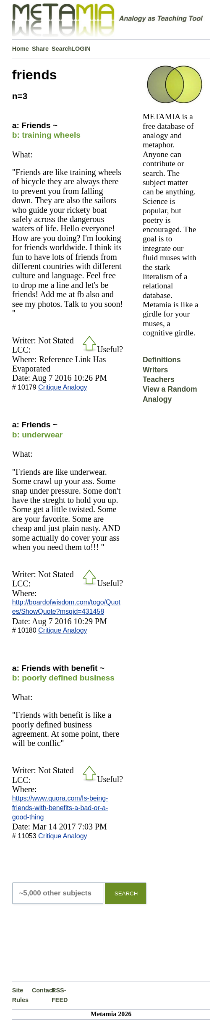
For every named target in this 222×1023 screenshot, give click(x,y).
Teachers (159, 379)
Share (40, 48)
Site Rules (20, 995)
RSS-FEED (60, 995)
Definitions (162, 360)
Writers (155, 370)
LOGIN (81, 48)
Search (61, 48)
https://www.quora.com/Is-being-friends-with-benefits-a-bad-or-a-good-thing (60, 808)
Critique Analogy (62, 387)
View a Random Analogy (170, 394)
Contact (42, 990)
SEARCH (126, 893)
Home (20, 48)
